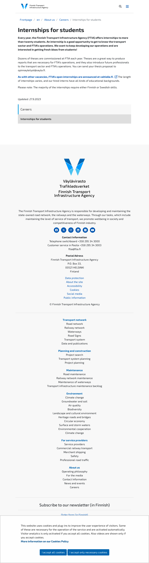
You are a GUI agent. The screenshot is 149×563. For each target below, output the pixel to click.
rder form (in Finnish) (75, 514)
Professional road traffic (74, 459)
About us (49, 19)
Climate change (74, 397)
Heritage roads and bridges (74, 417)
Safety (74, 455)
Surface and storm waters (74, 424)
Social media (74, 293)
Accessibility (74, 285)
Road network (74, 323)
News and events (74, 483)
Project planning (74, 362)
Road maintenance (74, 374)
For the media (74, 475)
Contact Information (74, 479)
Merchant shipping (75, 452)
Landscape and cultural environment (74, 413)
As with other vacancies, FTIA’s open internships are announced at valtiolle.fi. (68, 76)
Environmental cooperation (74, 428)
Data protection (74, 277)
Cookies (74, 289)
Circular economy (74, 421)
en (38, 19)
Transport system (74, 339)
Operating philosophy (74, 471)
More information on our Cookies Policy (45, 541)
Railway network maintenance (74, 378)
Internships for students (36, 118)
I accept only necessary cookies (88, 552)
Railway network (74, 327)
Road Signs (74, 335)
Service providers (74, 444)
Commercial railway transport (74, 448)
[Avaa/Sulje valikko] (127, 6)
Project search (74, 354)
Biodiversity (75, 409)
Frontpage (26, 19)
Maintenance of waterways (74, 381)
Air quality (74, 405)
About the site (74, 281)
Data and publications (75, 343)
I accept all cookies (53, 552)
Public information (74, 297)
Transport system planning (74, 358)
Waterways (74, 331)
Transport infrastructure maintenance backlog (74, 385)
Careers (64, 19)
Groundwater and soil (74, 401)
